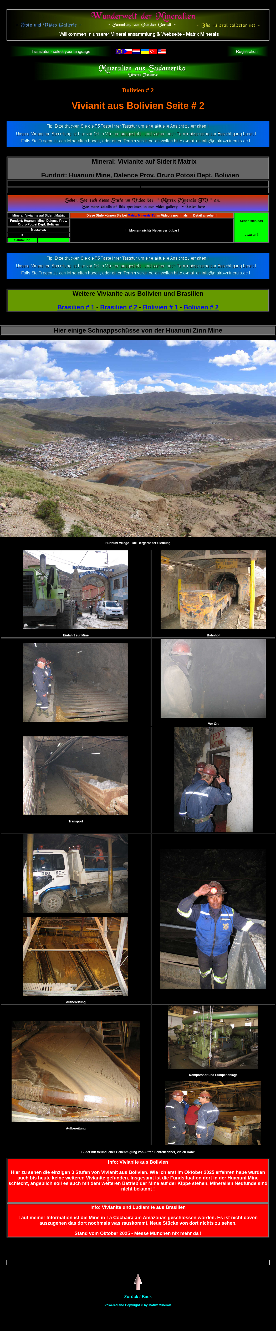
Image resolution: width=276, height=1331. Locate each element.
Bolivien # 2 (200, 307)
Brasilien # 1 (76, 307)
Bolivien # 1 (160, 307)
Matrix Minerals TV (142, 215)
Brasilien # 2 (118, 307)
